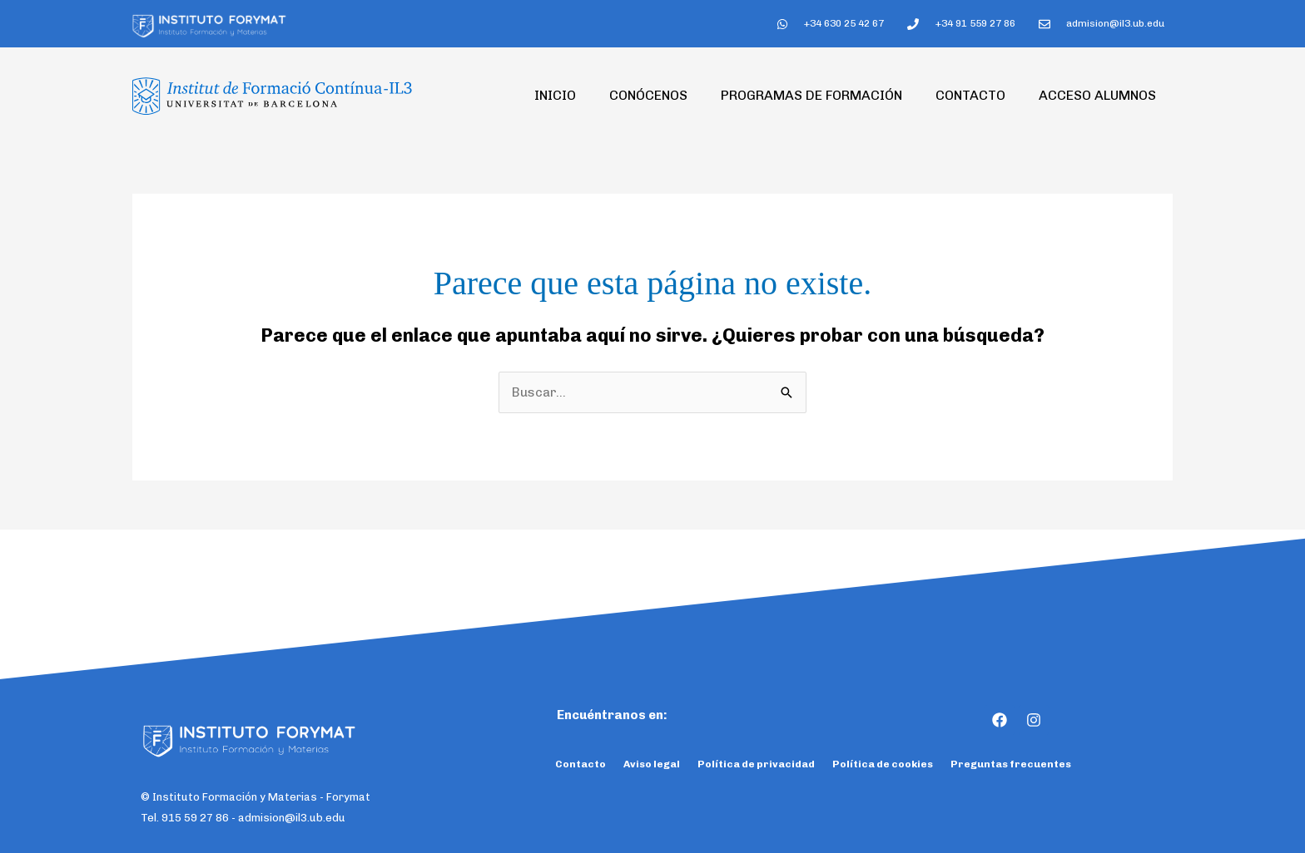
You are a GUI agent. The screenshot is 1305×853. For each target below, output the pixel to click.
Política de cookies (882, 764)
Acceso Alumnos (1097, 95)
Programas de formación (811, 95)
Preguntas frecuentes (1010, 764)
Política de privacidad (756, 764)
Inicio (555, 95)
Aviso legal (651, 764)
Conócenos (648, 95)
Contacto (970, 95)
